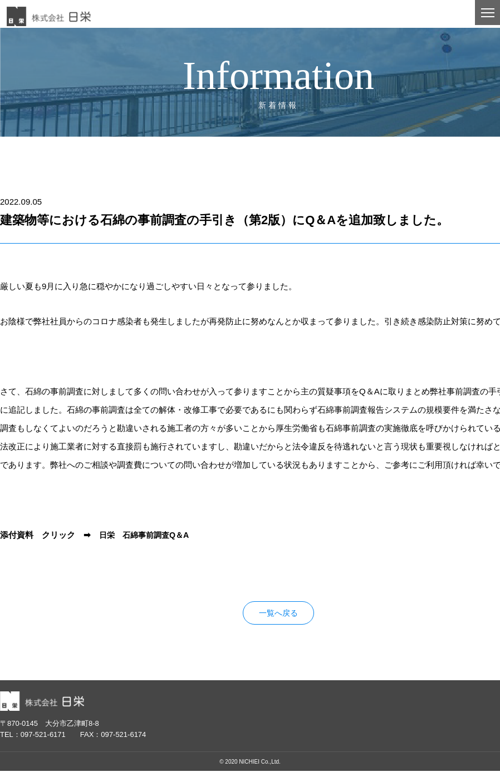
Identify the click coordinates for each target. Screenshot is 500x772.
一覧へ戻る (278, 613)
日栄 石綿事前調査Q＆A (147, 535)
